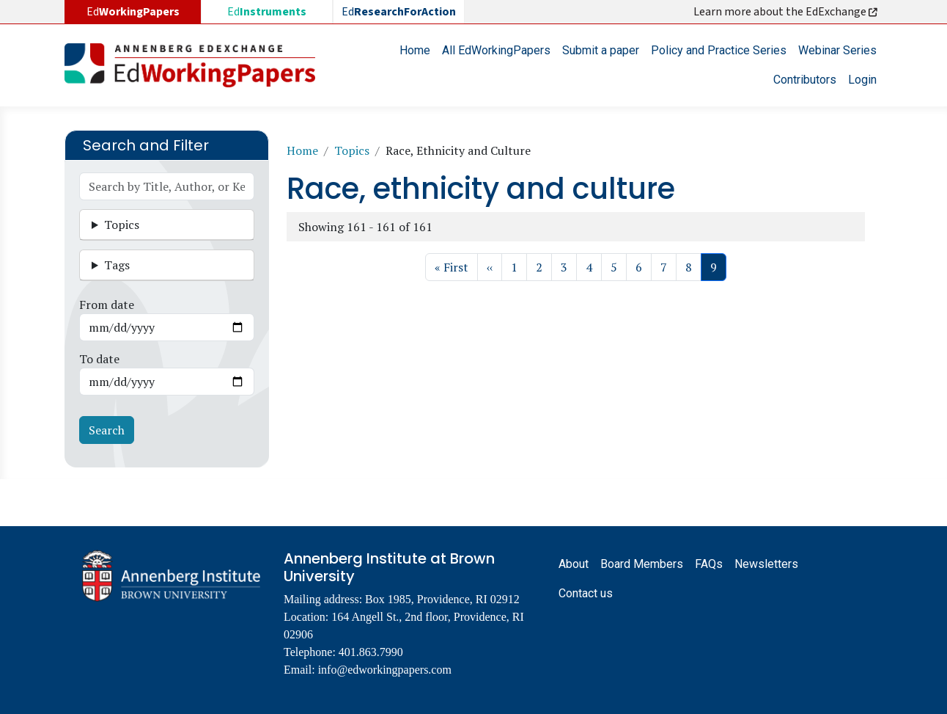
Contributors (804, 80)
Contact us (586, 593)
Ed (266, 12)
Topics (351, 150)
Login (862, 80)
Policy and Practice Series (718, 50)
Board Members (641, 564)
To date (99, 359)
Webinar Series (837, 50)
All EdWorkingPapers (496, 50)
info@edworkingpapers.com (385, 669)
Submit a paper (600, 50)
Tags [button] (117, 265)
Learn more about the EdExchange (786, 12)
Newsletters (766, 564)
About (574, 564)
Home (414, 50)
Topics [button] (121, 224)
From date (106, 304)
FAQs (709, 564)
